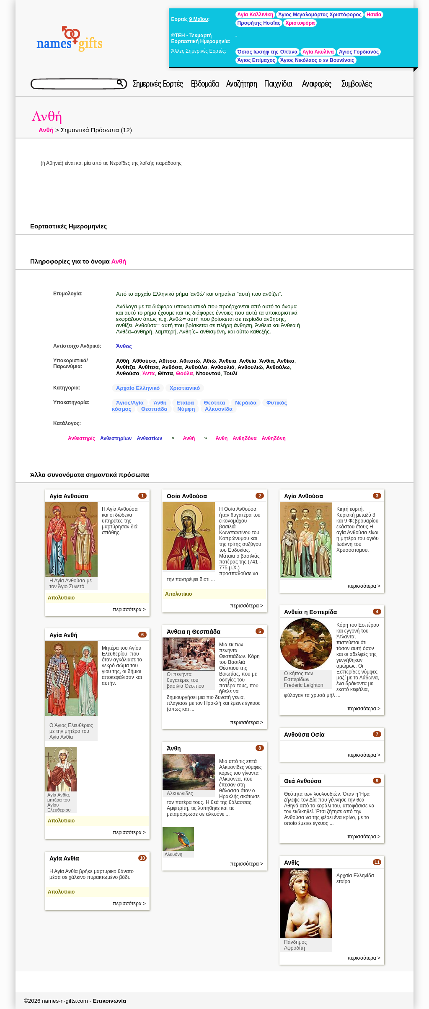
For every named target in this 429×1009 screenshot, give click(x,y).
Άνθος (124, 346)
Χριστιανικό (185, 388)
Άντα (148, 373)
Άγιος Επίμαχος (256, 60)
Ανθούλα (196, 367)
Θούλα (184, 373)
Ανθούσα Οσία (304, 734)
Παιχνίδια (278, 84)
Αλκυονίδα (219, 409)
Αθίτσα (167, 361)
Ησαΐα (374, 15)
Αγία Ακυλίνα (318, 52)
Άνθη (159, 403)
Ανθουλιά (222, 367)
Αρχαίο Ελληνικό (138, 388)
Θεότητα (214, 403)
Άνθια (266, 361)
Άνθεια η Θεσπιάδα (193, 631)
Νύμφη (186, 409)
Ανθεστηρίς (81, 438)
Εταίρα (185, 403)
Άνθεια (227, 361)
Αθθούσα (144, 361)
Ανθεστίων (150, 438)
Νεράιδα (245, 403)
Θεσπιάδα (154, 409)
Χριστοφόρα (300, 23)
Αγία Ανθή (63, 635)
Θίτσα (165, 373)
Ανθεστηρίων (116, 438)
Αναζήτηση (241, 84)
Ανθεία (247, 361)
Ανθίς (291, 862)
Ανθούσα (128, 373)
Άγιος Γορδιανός (359, 52)
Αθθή (122, 361)
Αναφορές (316, 84)
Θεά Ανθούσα (302, 781)
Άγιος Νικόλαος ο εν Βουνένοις (317, 60)
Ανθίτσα (148, 367)
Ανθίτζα (125, 367)
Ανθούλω (278, 367)
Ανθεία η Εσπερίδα (310, 612)
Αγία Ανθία (64, 858)
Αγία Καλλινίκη (255, 15)
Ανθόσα (172, 367)
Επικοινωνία (110, 1001)
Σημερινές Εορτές (158, 84)
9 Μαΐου (198, 19)
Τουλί (231, 373)
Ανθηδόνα (244, 438)
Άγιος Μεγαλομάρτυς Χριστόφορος (320, 15)
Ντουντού (208, 373)
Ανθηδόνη (274, 438)
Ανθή (46, 116)
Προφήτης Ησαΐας (259, 23)
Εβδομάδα (205, 84)
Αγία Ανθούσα (68, 496)
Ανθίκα (286, 361)
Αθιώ (209, 361)
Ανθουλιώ (250, 367)
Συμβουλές (356, 84)
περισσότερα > (129, 609)
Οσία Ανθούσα (187, 496)
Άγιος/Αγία (130, 403)
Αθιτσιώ (189, 361)
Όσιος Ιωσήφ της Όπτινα (267, 52)
